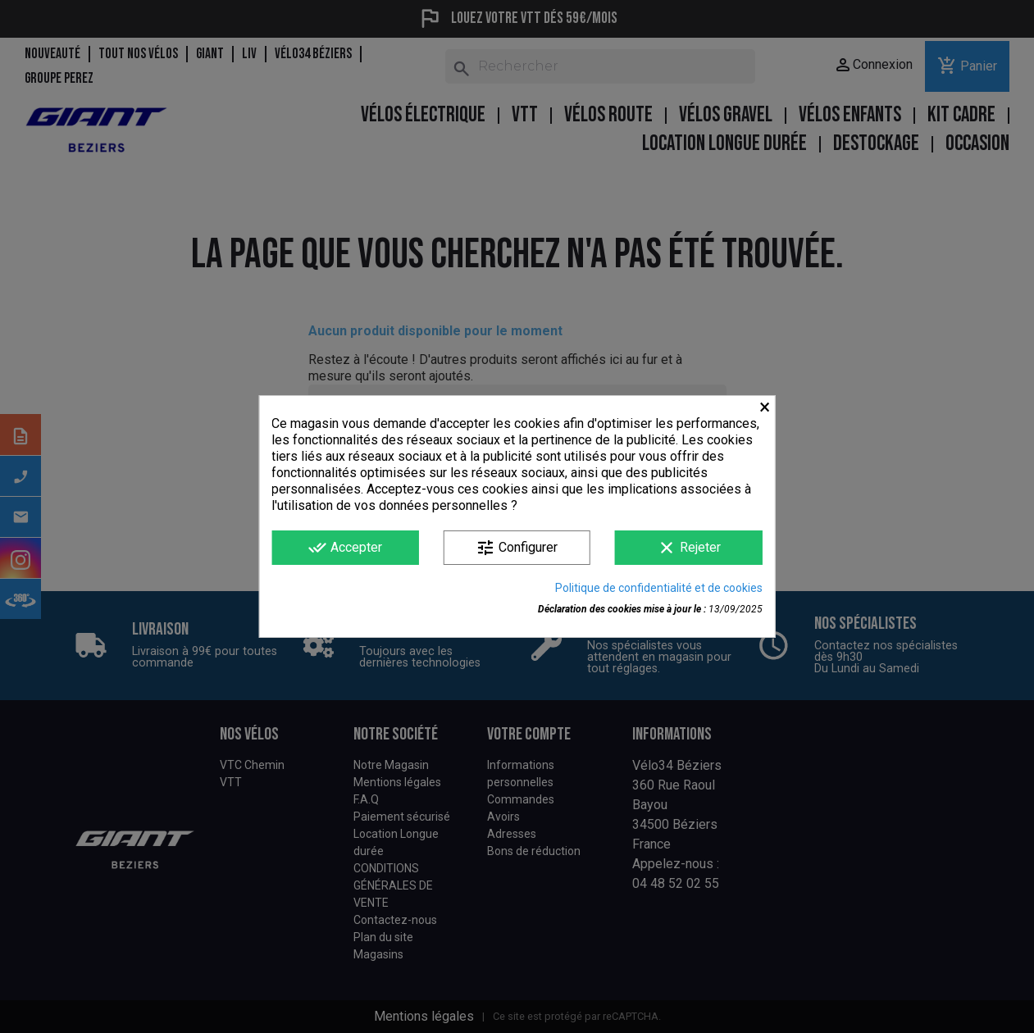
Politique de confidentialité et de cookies (659, 587)
